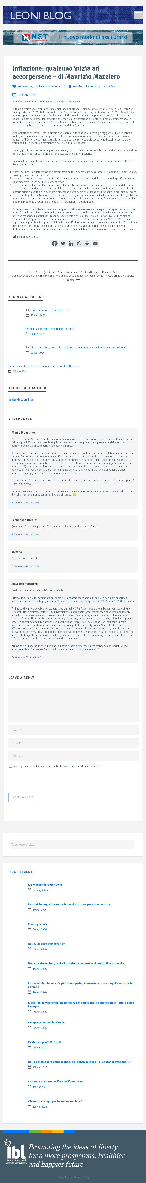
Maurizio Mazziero (24, 584)
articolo (51, 119)
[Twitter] (62, 243)
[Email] (95, 243)
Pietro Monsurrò (23, 432)
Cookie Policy (82, 1177)
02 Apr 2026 (40, 1028)
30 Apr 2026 (40, 909)
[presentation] (39, 780)
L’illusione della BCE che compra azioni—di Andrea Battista (43, 366)
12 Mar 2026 (40, 1106)
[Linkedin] (71, 243)
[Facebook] (54, 243)
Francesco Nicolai (24, 520)
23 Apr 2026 (40, 949)
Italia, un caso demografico (46, 943)
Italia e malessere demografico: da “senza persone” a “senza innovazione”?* (79, 1062)
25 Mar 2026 (40, 1047)
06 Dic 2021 (37, 334)
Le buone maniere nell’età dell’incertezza (56, 1081)
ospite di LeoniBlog (86, 86)
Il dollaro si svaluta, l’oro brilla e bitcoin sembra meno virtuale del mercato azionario (76, 347)
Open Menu (138, 15)
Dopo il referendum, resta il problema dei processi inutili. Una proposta (76, 963)
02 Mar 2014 (20, 371)
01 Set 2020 (38, 352)
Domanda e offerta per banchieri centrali (50, 329)
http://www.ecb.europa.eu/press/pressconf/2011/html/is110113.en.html (93, 601)
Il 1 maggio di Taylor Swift (45, 884)
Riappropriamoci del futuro (46, 1022)
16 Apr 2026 (40, 969)
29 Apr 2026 (40, 929)
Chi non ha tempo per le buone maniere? (55, 1101)
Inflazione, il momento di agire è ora (47, 310)
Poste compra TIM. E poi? (44, 1042)
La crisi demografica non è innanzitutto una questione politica (69, 904)
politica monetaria (47, 86)
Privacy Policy (64, 1177)
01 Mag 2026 (40, 890)
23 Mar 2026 (40, 1067)
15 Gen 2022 (38, 315)
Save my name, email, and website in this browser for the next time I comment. (57, 766)
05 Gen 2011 (27, 95)
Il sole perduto (38, 924)
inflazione (25, 86)
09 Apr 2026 (40, 1012)
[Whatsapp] (79, 243)
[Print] (87, 243)
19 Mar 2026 (40, 1087)
